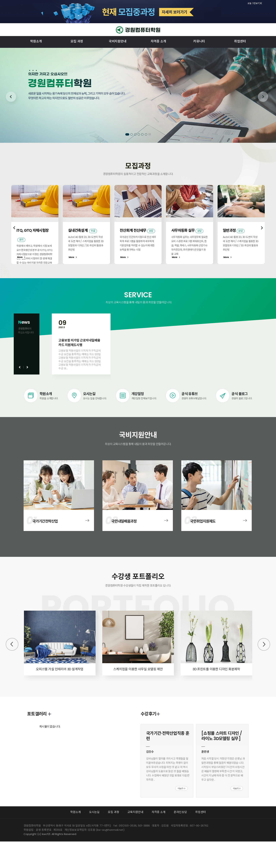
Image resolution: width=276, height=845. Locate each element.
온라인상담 (180, 812)
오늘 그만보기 (254, 3)
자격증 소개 (158, 41)
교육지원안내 (135, 812)
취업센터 (240, 41)
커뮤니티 (199, 41)
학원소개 (36, 41)
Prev (12, 98)
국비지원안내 (117, 41)
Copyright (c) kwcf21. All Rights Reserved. (50, 834)
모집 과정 (77, 41)
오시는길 (94, 812)
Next (264, 98)
